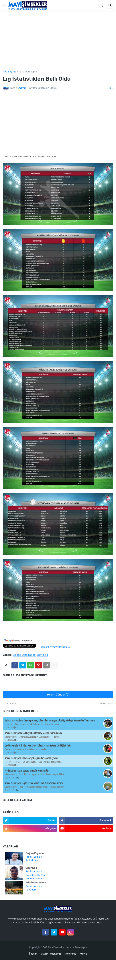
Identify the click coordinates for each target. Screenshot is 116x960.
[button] (4, 5)
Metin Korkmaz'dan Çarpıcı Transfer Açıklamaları (27, 770)
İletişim (33, 953)
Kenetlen (30, 889)
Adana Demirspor (27, 71)
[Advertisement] (58, 40)
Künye (83, 953)
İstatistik (42, 655)
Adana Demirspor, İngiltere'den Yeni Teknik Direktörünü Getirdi (34, 783)
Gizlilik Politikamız (51, 953)
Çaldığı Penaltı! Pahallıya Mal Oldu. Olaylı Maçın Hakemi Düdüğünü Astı (37, 745)
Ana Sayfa (9, 71)
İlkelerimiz (70, 953)
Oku (17, 727)
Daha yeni (10, 703)
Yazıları (38, 856)
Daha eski (105, 703)
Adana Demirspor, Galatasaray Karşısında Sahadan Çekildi (31, 758)
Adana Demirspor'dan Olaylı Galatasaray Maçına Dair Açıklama (33, 733)
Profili (28, 856)
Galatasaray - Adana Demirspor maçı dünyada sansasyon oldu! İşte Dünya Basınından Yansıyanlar (50, 720)
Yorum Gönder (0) (58, 694)
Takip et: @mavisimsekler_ (54, 646)
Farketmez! (31, 860)
